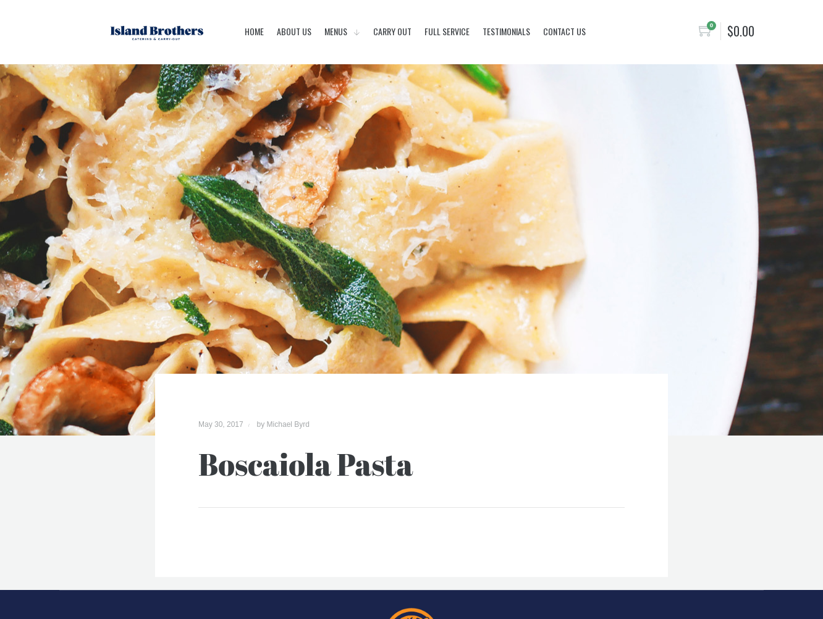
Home (254, 31)
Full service (447, 31)
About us (294, 31)
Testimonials (506, 31)
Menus (336, 31)
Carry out (392, 31)
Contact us (564, 31)
